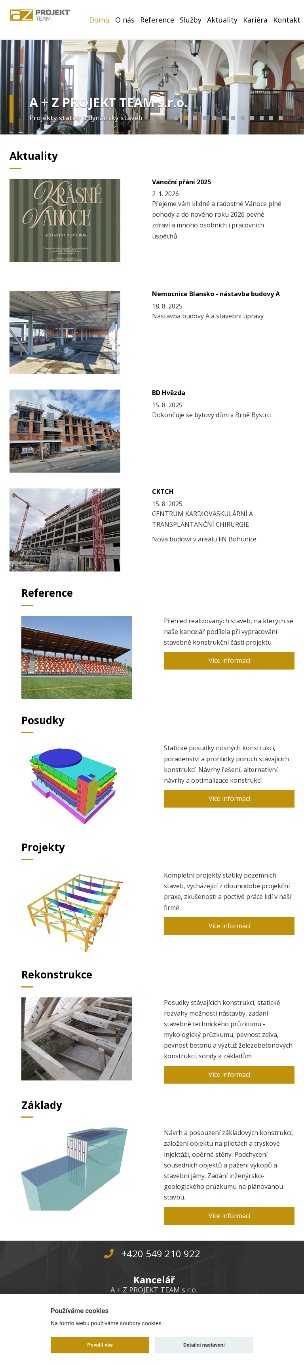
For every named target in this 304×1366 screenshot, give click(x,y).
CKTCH (163, 491)
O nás (125, 20)
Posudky (43, 720)
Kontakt (286, 20)
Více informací (229, 660)
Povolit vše (100, 1345)
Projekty (43, 847)
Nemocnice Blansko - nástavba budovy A (216, 293)
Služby (190, 20)
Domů (99, 20)
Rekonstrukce (56, 974)
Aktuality (222, 20)
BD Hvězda (168, 392)
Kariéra (255, 20)
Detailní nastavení (204, 1345)
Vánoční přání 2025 (181, 182)
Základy (41, 1105)
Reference (157, 20)
